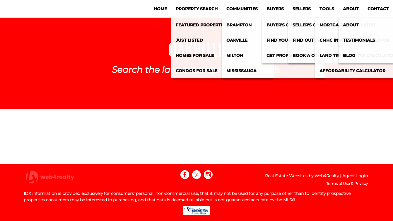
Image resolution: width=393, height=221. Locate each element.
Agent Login (355, 175)
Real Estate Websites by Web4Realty (302, 175)
